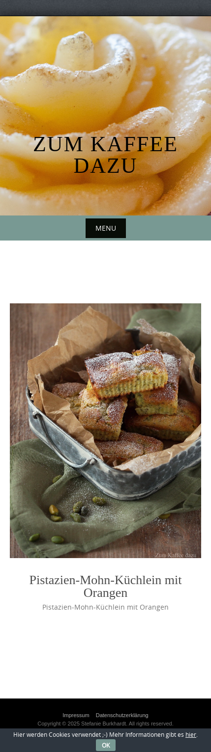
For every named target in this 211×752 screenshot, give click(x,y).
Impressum (75, 715)
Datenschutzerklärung (122, 715)
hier (190, 734)
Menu (105, 228)
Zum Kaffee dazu (105, 155)
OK (106, 745)
